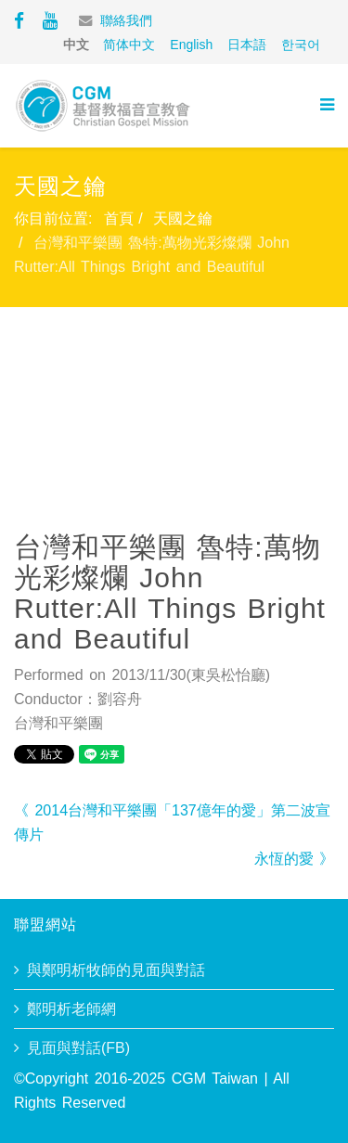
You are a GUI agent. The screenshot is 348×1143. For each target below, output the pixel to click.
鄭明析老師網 (71, 1009)
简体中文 (129, 44)
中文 (76, 44)
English (191, 44)
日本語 (246, 44)
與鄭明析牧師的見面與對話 (116, 970)
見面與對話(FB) (78, 1048)
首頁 (119, 218)
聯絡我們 (126, 20)
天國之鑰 (183, 218)
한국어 (300, 44)
